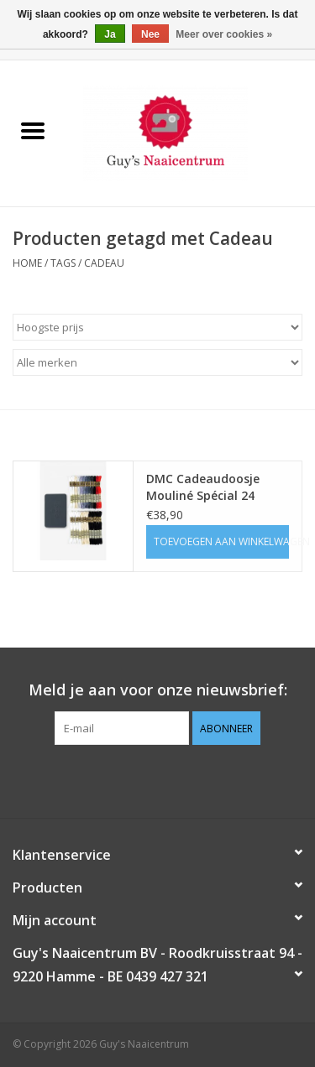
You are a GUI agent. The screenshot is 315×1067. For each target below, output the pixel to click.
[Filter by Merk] (157, 362)
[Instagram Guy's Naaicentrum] (188, 779)
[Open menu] (33, 130)
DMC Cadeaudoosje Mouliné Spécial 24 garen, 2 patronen (203, 487)
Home (27, 263)
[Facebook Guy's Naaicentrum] (127, 779)
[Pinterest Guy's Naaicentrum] (157, 779)
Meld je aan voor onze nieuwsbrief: (158, 690)
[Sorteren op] (157, 327)
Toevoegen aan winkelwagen (221, 541)
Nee (150, 34)
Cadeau (104, 263)
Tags (63, 263)
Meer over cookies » (224, 34)
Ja (109, 34)
